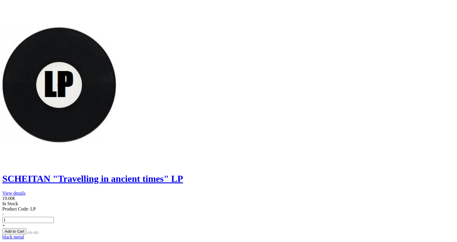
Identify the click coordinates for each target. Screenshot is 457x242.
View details (13, 193)
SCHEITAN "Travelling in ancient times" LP (92, 178)
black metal (13, 236)
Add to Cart (14, 231)
